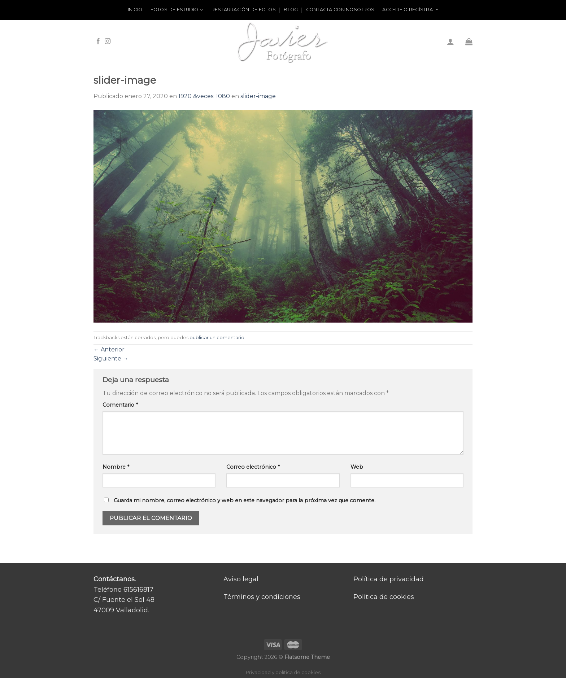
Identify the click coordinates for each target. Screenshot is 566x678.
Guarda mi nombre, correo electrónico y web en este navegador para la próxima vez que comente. (244, 500)
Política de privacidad (388, 579)
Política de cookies (383, 597)
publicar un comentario (217, 337)
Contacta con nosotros (340, 9)
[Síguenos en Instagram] (107, 41)
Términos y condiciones (261, 597)
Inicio (135, 9)
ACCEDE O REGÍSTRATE (410, 9)
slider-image (258, 96)
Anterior (109, 349)
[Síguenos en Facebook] (98, 41)
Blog (291, 9)
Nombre (116, 467)
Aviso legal (240, 579)
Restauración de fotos (244, 9)
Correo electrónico (253, 467)
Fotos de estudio (177, 9)
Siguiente (111, 358)
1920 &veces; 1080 (204, 96)
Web (357, 467)
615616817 (138, 590)
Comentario (120, 405)
